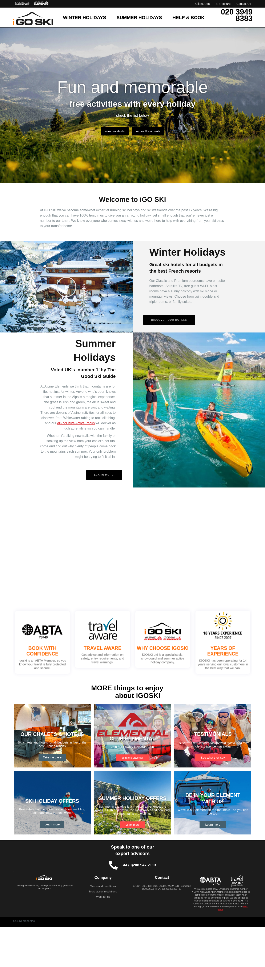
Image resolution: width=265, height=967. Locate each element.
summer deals (112, 131)
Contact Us (243, 3)
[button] (66, 286)
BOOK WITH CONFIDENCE (61, 649)
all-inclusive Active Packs (76, 423)
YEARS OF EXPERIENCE (204, 649)
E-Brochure (223, 3)
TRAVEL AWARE (109, 647)
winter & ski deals (150, 131)
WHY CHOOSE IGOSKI (156, 647)
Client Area (202, 3)
